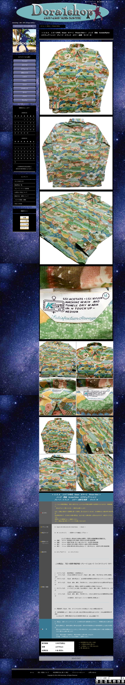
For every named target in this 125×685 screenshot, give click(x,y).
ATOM (20, 204)
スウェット (24, 69)
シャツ (25, 77)
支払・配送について (43, 672)
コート (25, 92)
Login (123, 682)
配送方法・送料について (22, 196)
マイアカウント (90, 1)
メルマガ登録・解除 (20, 200)
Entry (118, 682)
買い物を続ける (85, 648)
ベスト (25, 80)
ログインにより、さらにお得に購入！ (24, 26)
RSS (16, 204)
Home (97, 682)
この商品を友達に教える (88, 644)
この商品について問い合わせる (89, 646)
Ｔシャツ (24, 61)
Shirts (48, 26)
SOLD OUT (76, 658)
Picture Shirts (56, 26)
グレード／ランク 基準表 (22, 188)
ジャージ (24, 65)
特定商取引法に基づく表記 (88, 642)
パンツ (25, 96)
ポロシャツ (24, 73)
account (114, 682)
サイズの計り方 (19, 181)
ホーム (42, 26)
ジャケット (24, 88)
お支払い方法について (21, 192)
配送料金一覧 (18, 185)
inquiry (106, 682)
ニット (25, 84)
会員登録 (100, 1)
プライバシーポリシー (78, 672)
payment (101, 682)
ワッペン (24, 100)
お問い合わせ (92, 672)
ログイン (109, 1)
